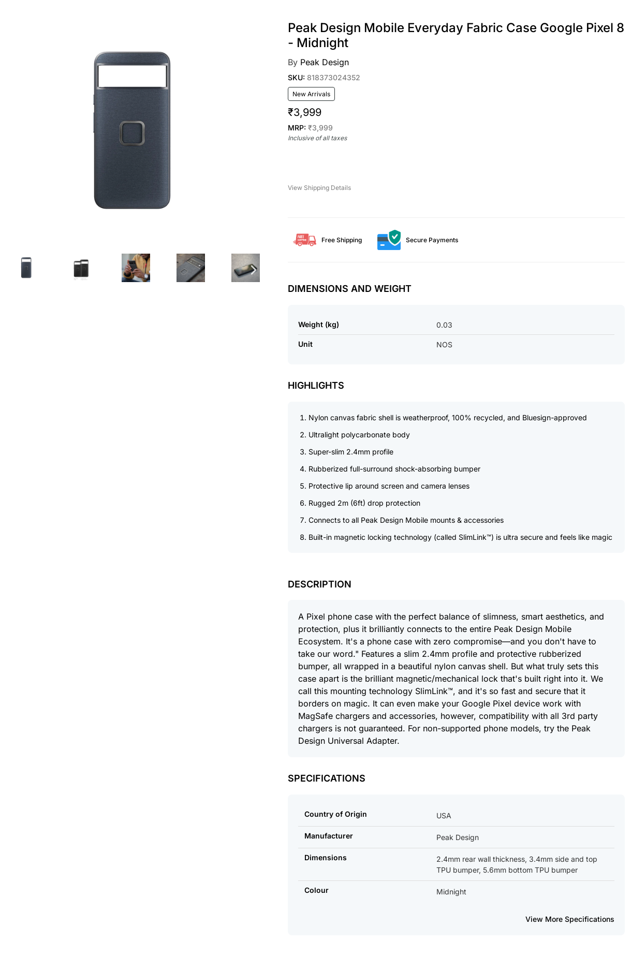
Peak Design (324, 62)
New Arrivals (311, 94)
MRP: (310, 127)
